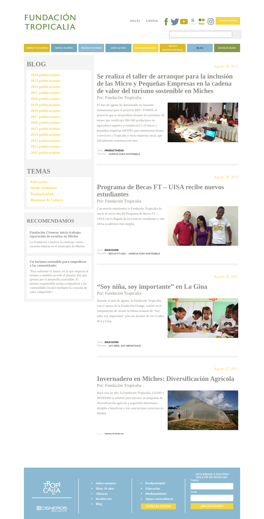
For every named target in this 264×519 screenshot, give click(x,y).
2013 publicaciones (45, 141)
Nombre (195, 480)
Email (194, 492)
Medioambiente (145, 48)
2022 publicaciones (45, 87)
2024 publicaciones (45, 75)
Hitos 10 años (64, 48)
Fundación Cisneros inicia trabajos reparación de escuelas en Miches (55, 234)
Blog (99, 504)
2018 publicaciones (45, 111)
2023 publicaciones (45, 81)
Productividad (91, 48)
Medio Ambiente (44, 188)
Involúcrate (227, 48)
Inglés (135, 21)
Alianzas (102, 493)
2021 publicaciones (45, 93)
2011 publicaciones (45, 153)
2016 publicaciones (45, 123)
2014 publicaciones (45, 135)
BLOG (199, 48)
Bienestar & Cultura (47, 200)
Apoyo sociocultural (172, 48)
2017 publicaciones (45, 117)
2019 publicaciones (45, 105)
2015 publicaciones (45, 129)
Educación (118, 48)
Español (152, 21)
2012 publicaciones (45, 146)
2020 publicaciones (45, 99)
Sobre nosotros (37, 48)
